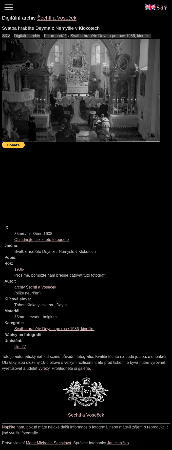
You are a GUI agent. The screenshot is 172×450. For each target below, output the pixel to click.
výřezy (44, 368)
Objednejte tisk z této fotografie (41, 240)
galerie (84, 368)
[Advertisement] (87, 184)
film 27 (20, 346)
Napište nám (13, 427)
